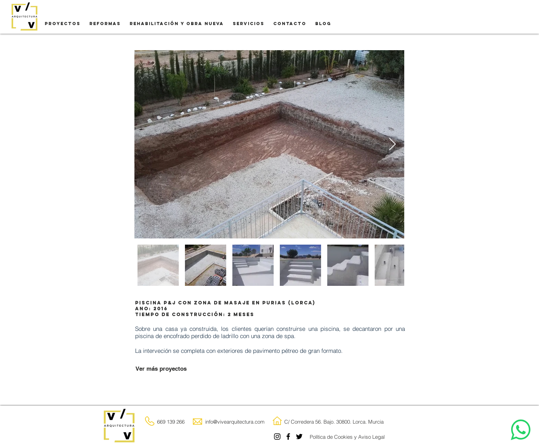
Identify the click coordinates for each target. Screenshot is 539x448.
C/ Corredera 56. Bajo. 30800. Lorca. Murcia (334, 421)
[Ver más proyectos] (161, 369)
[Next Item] (392, 144)
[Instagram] (277, 436)
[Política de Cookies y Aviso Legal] (347, 437)
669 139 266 (171, 421)
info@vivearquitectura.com (235, 421)
